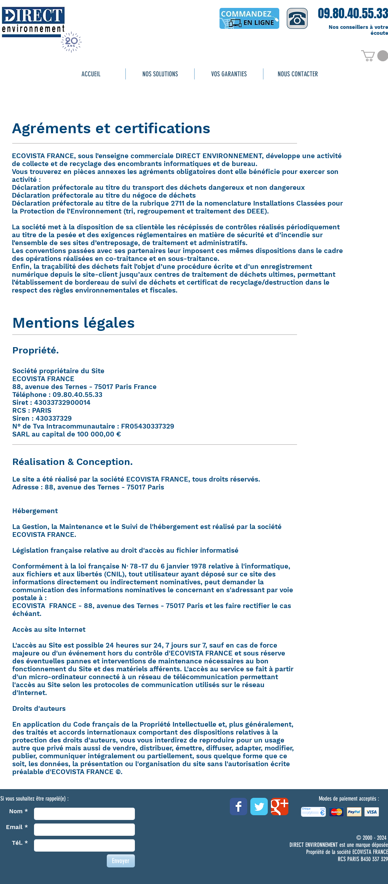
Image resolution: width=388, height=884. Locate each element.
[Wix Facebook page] (238, 806)
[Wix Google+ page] (279, 806)
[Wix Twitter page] (259, 806)
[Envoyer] (121, 860)
